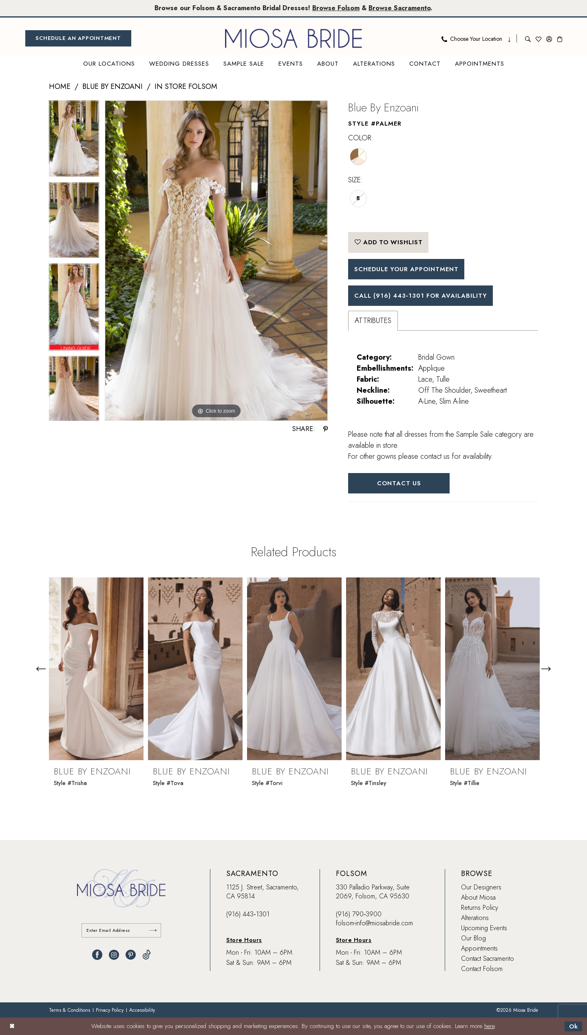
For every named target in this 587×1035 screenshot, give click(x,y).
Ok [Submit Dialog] (573, 1026)
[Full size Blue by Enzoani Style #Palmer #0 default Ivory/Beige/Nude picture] (216, 261)
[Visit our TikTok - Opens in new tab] (146, 955)
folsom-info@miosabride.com (374, 923)
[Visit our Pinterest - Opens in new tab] (131, 955)
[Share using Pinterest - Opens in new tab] (325, 429)
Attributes (373, 321)
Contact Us (399, 483)
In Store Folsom (185, 86)
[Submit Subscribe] (153, 930)
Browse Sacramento (399, 8)
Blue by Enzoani (112, 86)
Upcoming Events (484, 928)
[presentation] (96, 669)
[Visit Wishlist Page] (538, 38)
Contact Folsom (482, 969)
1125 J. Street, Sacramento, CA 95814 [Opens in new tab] (262, 892)
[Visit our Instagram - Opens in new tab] (114, 955)
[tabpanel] (74, 141)
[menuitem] (78, 38)
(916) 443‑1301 (247, 914)
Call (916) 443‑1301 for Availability (421, 295)
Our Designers (481, 887)
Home (60, 86)
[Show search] (528, 38)
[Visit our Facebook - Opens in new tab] (97, 955)
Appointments (479, 948)
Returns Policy (479, 908)
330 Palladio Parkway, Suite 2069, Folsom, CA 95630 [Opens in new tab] (373, 892)
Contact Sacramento (487, 959)
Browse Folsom (336, 8)
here (489, 1026)
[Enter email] (121, 930)
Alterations (475, 918)
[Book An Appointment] (78, 38)
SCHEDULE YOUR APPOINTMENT (407, 269)
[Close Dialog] (12, 1026)
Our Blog (473, 938)
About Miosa (478, 897)
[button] (549, 38)
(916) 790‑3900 (359, 914)
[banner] (293, 38)
